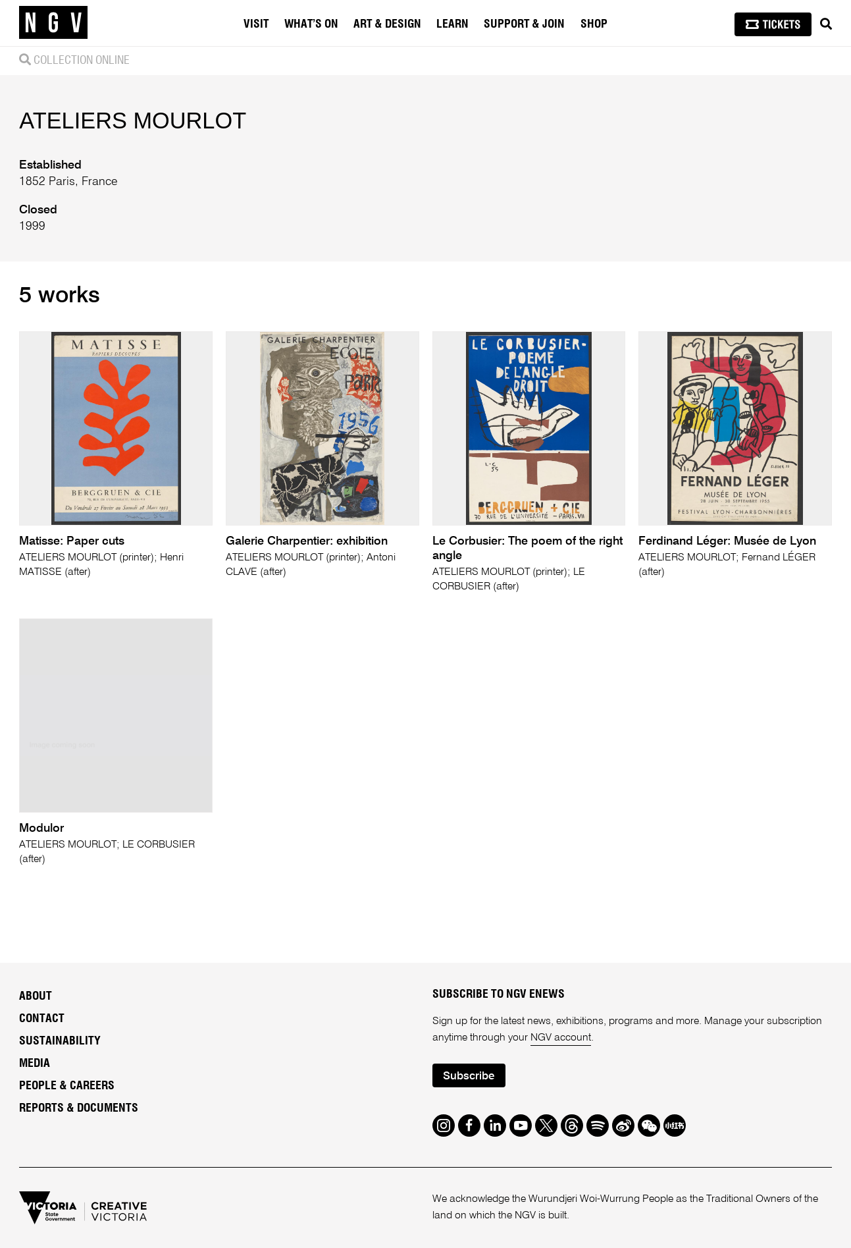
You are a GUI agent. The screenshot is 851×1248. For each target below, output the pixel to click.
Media (34, 1064)
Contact (41, 1019)
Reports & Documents (78, 1108)
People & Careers (67, 1086)
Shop (593, 24)
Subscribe (468, 1076)
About (35, 996)
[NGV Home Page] (53, 23)
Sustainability (60, 1041)
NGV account (560, 1038)
